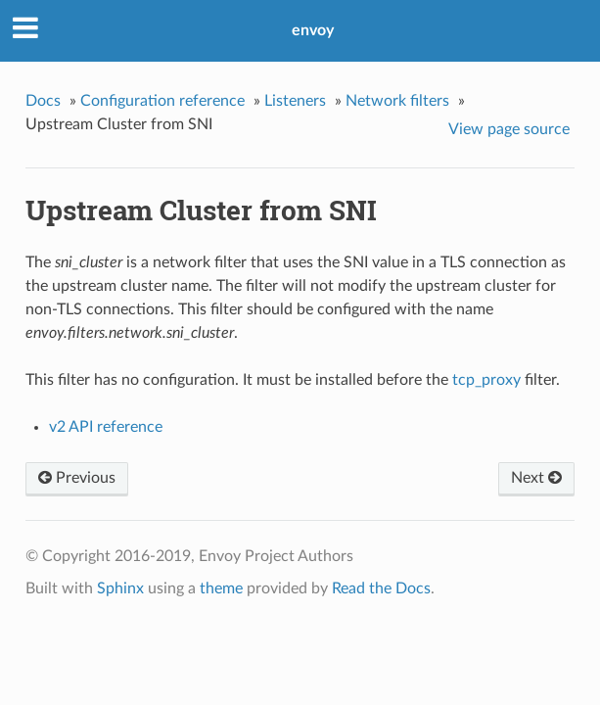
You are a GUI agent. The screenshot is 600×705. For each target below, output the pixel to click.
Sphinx (120, 588)
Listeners (295, 101)
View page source (509, 129)
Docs (43, 101)
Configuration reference (162, 101)
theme (221, 588)
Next (536, 478)
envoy (313, 30)
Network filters (397, 101)
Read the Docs (381, 588)
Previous (76, 478)
